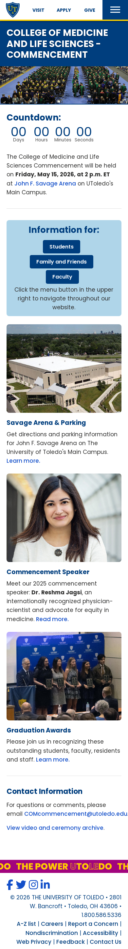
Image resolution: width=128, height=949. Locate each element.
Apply (64, 10)
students (61, 246)
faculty (62, 277)
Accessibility (100, 933)
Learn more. (23, 461)
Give (89, 10)
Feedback (70, 942)
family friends (61, 261)
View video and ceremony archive (55, 828)
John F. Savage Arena (45, 183)
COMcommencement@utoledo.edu (75, 814)
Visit (38, 10)
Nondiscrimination (52, 933)
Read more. (52, 619)
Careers (52, 924)
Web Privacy (33, 942)
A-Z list (26, 924)
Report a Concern (93, 924)
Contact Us (105, 942)
